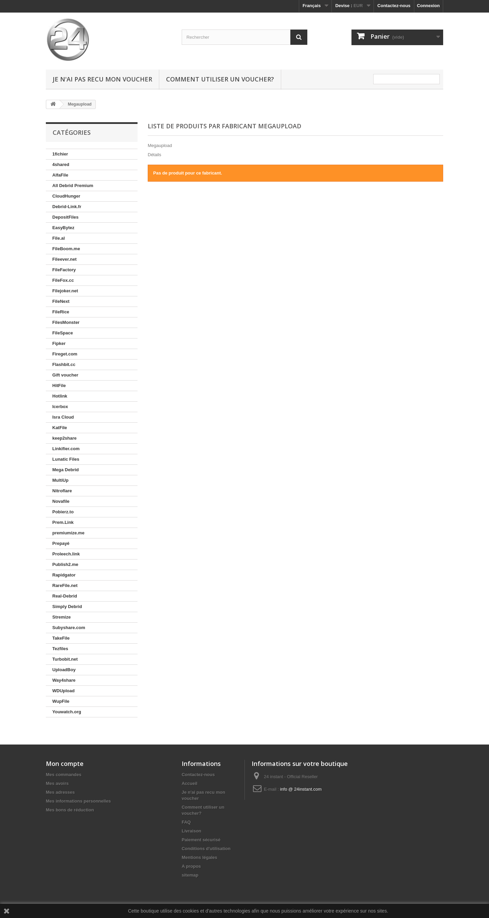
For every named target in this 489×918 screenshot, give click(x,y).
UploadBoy (64, 669)
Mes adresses (60, 792)
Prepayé (61, 543)
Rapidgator (64, 574)
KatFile (59, 427)
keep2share (64, 438)
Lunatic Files (65, 459)
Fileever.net (64, 259)
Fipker (59, 343)
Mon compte (65, 763)
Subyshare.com (68, 627)
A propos (191, 866)
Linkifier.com (65, 448)
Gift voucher (65, 375)
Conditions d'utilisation (206, 848)
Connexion (428, 5)
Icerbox (60, 406)
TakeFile (61, 638)
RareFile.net (64, 585)
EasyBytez (63, 227)
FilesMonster (65, 322)
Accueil (189, 783)
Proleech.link (66, 553)
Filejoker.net (65, 290)
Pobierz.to (63, 511)
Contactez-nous (394, 5)
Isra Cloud (63, 417)
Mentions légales (199, 857)
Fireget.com (64, 353)
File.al (58, 238)
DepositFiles (65, 217)
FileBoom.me (66, 248)
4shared (60, 164)
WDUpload (63, 690)
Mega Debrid (65, 469)
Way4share (63, 680)
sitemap (190, 875)
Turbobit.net (65, 659)
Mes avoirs (57, 783)
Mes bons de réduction (70, 809)
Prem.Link (63, 522)
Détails (154, 154)
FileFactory (64, 269)
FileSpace (62, 332)
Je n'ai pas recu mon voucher (102, 79)
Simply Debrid (67, 606)
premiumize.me (68, 532)
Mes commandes (64, 774)
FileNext (61, 301)
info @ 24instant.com (301, 789)
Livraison (191, 830)
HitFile (59, 385)
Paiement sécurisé (201, 839)
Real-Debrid (64, 596)
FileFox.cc (63, 280)
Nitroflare (62, 490)
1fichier (60, 154)
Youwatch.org (66, 711)
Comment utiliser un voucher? (220, 79)
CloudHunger (66, 196)
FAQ (186, 822)
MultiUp (60, 480)
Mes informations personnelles (78, 801)
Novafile (61, 501)
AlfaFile (60, 175)
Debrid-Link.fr (66, 206)
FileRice (60, 311)
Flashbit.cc (63, 364)
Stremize (61, 617)
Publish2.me (65, 564)
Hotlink (59, 396)
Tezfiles (60, 648)
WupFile (60, 701)
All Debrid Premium (72, 185)
